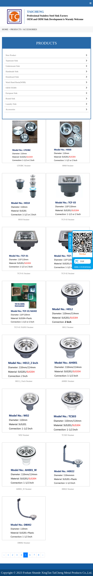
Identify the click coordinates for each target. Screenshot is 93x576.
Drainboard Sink (46, 77)
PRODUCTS (15, 29)
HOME (5, 29)
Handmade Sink (46, 71)
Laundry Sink (46, 104)
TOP (82, 261)
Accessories (30, 29)
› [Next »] (42, 555)
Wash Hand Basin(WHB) (46, 82)
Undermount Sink (46, 66)
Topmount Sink (46, 60)
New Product (46, 55)
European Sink (46, 93)
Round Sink (46, 98)
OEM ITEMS (46, 87)
